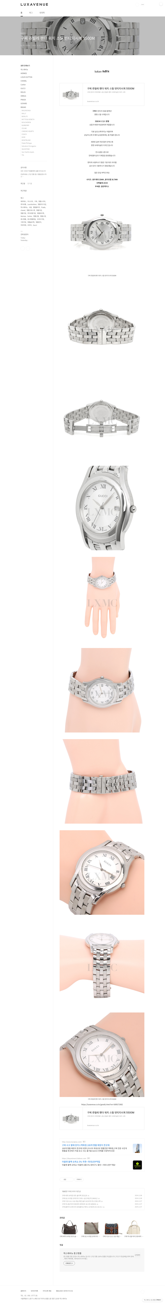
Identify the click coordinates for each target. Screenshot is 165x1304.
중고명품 (23, 219)
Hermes (23, 216)
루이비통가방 (32, 213)
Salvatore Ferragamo (29, 146)
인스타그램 (28, 248)
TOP (142, 1292)
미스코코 (30, 201)
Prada (43, 207)
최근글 (23, 183)
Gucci (35, 225)
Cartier (23, 84)
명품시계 (43, 216)
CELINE (24, 128)
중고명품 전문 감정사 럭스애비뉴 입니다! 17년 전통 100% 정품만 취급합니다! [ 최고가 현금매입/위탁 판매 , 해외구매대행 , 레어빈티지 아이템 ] (98, 1257)
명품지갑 (39, 210)
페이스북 (23, 248)
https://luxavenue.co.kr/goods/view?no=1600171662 (102, 1104)
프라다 (30, 225)
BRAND (23, 107)
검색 (137, 4)
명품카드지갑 (42, 204)
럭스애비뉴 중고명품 (72, 1253)
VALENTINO (26, 149)
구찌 (35, 201)
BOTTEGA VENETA (28, 119)
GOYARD (24, 103)
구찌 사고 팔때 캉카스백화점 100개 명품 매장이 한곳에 (86, 1145)
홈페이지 (23, 1291)
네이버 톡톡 (34, 1291)
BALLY (24, 113)
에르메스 (23, 201)
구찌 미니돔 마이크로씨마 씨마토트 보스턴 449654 (79, 1204)
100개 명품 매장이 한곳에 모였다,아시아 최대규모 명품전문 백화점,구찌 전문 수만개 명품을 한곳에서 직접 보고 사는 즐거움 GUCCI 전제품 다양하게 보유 (94, 1149)
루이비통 (23, 204)
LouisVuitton (32, 204)
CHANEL (24, 81)
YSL (23, 155)
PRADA (23, 99)
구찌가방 (23, 222)
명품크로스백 (31, 210)
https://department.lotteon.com (74, 1158)
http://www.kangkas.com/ (72, 1142)
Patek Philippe (27, 143)
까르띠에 (23, 225)
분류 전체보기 (25, 65)
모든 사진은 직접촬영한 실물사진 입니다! (33, 171)
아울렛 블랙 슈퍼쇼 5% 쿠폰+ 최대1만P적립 (81, 1161)
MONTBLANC (26, 140)
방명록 (42, 12)
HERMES (24, 73)
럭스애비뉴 (24, 69)
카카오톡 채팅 (47, 1291)
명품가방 (23, 213)
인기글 (30, 183)
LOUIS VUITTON (26, 77)
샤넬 (30, 207)
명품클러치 (36, 207)
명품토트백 (40, 213)
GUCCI (64, 1191)
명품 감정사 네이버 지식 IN (64, 1291)
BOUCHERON (26, 122)
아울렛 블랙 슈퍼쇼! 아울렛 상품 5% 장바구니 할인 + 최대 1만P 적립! (88, 1164)
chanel (23, 210)
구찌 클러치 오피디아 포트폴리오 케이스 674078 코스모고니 (82, 1207)
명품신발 (36, 216)
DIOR (23, 137)
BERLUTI (25, 116)
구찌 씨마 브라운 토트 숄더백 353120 (74, 1195)
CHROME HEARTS (28, 131)
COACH (24, 134)
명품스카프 (41, 201)
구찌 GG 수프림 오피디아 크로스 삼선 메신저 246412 (80, 1198)
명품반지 (38, 222)
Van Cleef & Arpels (28, 152)
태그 (31, 12)
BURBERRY (25, 125)
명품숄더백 (31, 222)
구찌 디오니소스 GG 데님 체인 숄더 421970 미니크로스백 (81, 1201)
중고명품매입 (32, 219)
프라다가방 (40, 219)
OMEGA (23, 96)
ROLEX (23, 92)
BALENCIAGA (26, 110)
